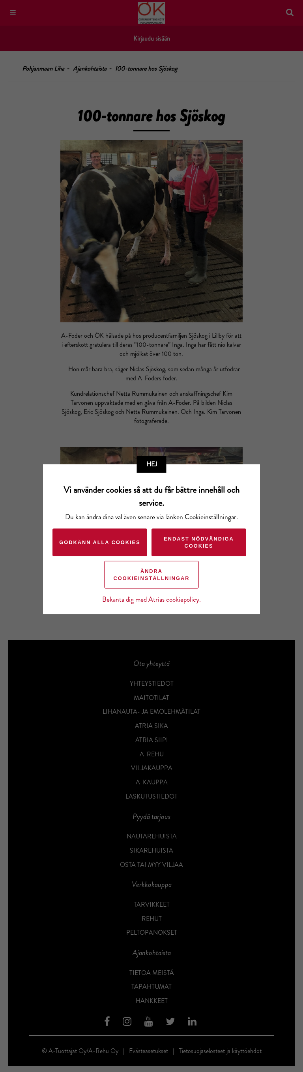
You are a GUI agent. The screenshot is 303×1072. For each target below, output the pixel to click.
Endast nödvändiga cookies (199, 541)
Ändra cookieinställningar (152, 574)
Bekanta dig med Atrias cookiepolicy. (151, 599)
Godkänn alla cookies (99, 542)
